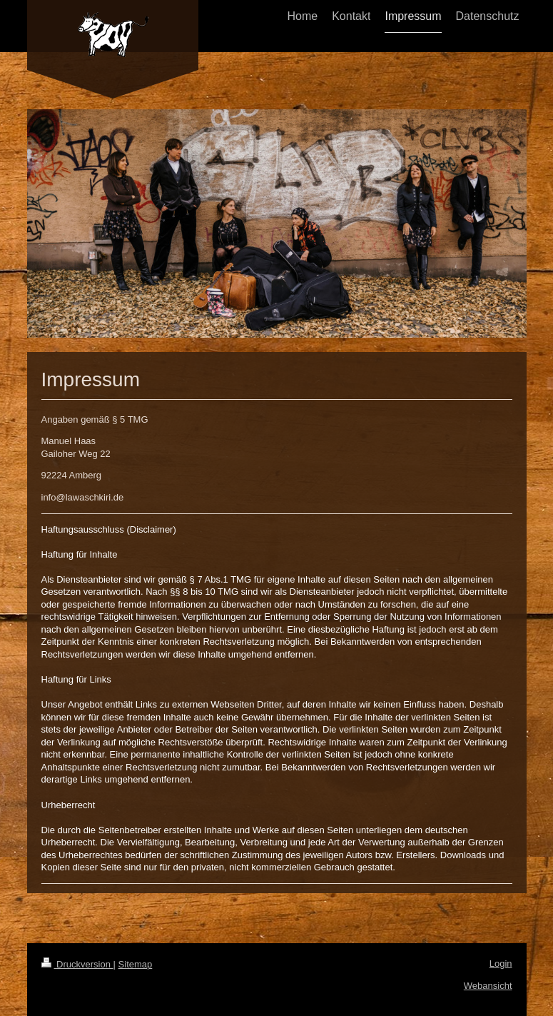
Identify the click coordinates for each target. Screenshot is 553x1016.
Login (500, 963)
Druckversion (77, 964)
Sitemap (135, 964)
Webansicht (488, 985)
